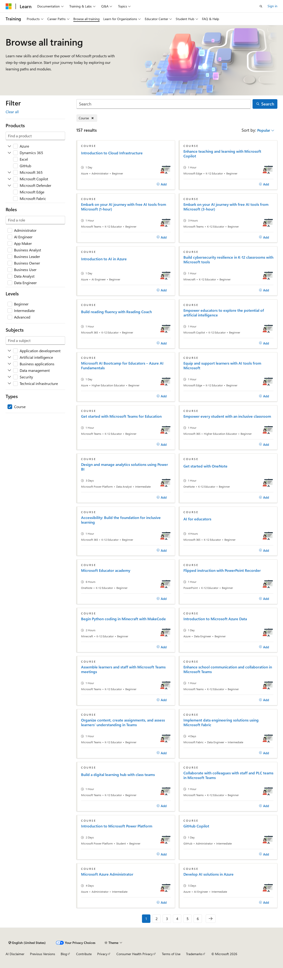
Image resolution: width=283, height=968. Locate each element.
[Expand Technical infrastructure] (9, 383)
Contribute (84, 954)
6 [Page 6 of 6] (198, 918)
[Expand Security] (9, 377)
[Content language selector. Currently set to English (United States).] (27, 942)
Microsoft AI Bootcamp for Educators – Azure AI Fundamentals (122, 365)
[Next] (211, 918)
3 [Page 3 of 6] (167, 918)
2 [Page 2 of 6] (157, 918)
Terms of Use (171, 954)
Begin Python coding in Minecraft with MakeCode (123, 618)
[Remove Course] (86, 118)
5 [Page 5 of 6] (187, 918)
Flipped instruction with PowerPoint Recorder (222, 570)
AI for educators (197, 519)
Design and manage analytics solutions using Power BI (124, 466)
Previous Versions (42, 954)
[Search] (163, 104)
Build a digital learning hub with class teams (118, 774)
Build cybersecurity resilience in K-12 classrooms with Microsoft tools (228, 259)
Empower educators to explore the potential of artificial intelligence (223, 312)
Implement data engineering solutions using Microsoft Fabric (221, 722)
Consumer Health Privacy (134, 954)
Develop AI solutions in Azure (208, 874)
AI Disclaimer (15, 954)
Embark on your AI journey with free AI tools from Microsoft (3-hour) (225, 206)
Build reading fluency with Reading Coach (116, 311)
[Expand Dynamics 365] (9, 152)
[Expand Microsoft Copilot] (9, 179)
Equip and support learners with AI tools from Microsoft (222, 365)
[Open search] (261, 6)
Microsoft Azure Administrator (107, 874)
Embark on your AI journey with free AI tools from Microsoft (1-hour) (123, 206)
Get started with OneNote (205, 466)
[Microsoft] (9, 6)
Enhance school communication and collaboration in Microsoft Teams (227, 669)
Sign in (272, 6)
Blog (64, 954)
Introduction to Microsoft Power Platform (116, 826)
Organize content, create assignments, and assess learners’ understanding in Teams (123, 722)
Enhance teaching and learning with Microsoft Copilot (222, 153)
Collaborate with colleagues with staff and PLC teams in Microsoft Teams (228, 775)
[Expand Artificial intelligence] (9, 357)
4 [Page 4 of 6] (177, 918)
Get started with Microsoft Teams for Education (121, 416)
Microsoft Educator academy (105, 570)
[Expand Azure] (9, 146)
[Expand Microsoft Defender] (9, 185)
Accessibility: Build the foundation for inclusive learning (121, 520)
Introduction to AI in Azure (104, 259)
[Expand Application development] (9, 350)
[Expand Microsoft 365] (9, 172)
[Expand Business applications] (9, 364)
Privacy (102, 954)
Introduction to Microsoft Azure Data (215, 618)
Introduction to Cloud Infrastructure (112, 153)
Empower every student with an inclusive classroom (227, 416)
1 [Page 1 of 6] (146, 918)
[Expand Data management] (9, 370)
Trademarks (194, 954)
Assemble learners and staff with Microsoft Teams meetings (123, 669)
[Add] (161, 184)
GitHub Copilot (196, 826)
